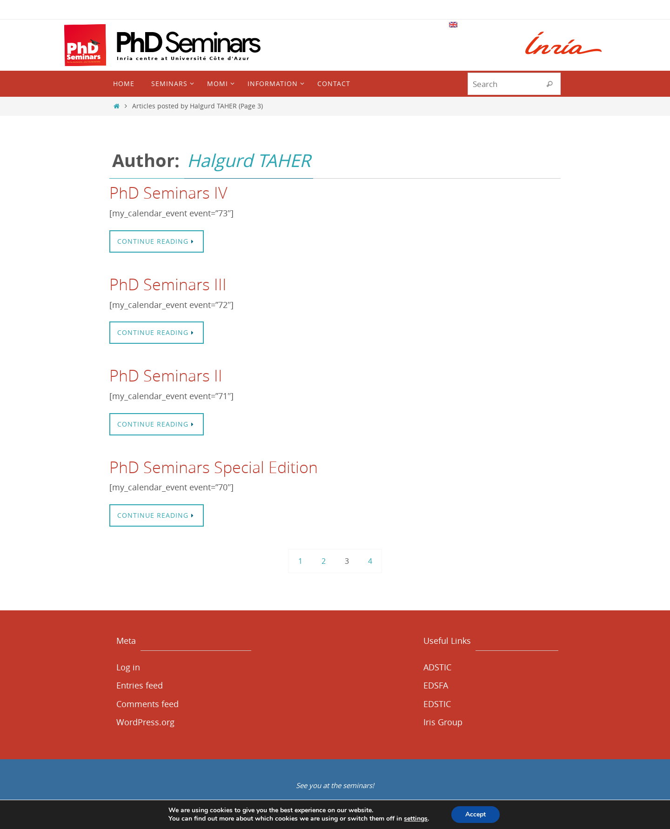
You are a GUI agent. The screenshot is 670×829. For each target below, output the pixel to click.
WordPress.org (145, 722)
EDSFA (435, 685)
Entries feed (139, 685)
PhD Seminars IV (168, 192)
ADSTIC (437, 667)
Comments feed (147, 703)
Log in (128, 667)
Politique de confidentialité (357, 820)
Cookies (412, 820)
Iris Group (442, 722)
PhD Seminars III (168, 284)
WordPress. (366, 804)
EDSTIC (437, 703)
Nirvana (333, 804)
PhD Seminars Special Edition (213, 467)
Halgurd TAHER (248, 160)
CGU (307, 820)
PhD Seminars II (165, 375)
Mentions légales (270, 820)
